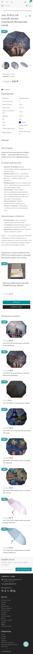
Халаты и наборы (5, 616)
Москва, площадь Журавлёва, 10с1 (12, 579)
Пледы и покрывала (6, 608)
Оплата (3, 634)
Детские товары (5, 610)
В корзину (16, 302)
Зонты (3, 624)
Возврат (3, 638)
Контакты (3, 640)
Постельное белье (6, 600)
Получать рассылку (23, 569)
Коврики (3, 614)
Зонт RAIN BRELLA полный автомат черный (16, 403)
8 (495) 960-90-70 (9, 584)
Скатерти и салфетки (6, 620)
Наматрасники (5, 606)
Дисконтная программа (7, 642)
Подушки (3, 602)
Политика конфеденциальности (9, 644)
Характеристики (7, 94)
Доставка (3, 636)
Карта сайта (4, 646)
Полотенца (4, 612)
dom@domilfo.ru (7, 588)
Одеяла (3, 604)
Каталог (5, 6)
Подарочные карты (6, 626)
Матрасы (3, 622)
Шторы (3, 618)
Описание (5, 140)
